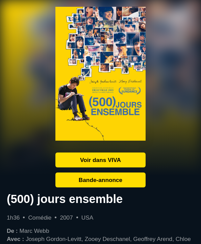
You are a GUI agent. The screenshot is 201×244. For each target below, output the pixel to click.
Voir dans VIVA (100, 160)
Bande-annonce (100, 180)
